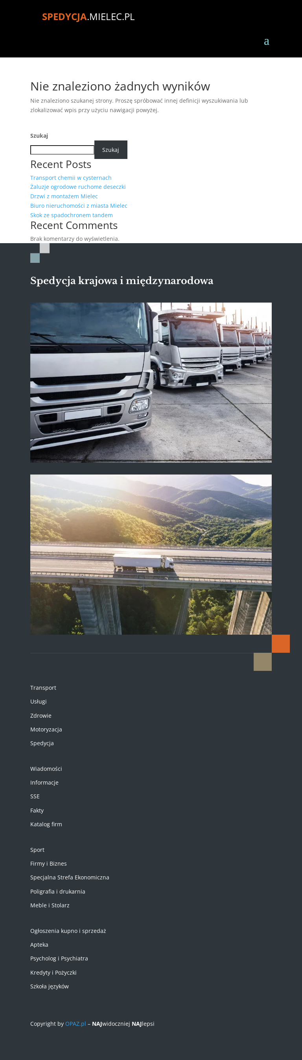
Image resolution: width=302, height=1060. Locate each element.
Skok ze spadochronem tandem (71, 215)
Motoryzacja (46, 729)
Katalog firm (46, 824)
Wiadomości (46, 768)
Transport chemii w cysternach (71, 177)
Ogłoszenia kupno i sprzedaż (68, 930)
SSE (35, 796)
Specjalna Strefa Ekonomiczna (69, 877)
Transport (43, 687)
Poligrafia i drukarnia (57, 891)
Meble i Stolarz (50, 905)
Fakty (37, 810)
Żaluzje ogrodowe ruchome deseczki (78, 186)
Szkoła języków (49, 986)
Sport (37, 849)
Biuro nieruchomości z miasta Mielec (78, 205)
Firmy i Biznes (48, 863)
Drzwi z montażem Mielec (64, 196)
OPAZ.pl (75, 1023)
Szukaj (39, 135)
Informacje (44, 782)
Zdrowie (41, 715)
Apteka (39, 944)
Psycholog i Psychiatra (59, 958)
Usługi (38, 701)
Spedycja (42, 743)
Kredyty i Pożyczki (53, 972)
